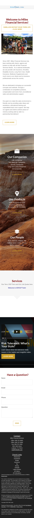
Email (3, 388)
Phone (3, 397)
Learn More (8, 356)
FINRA (11, 506)
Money (17, 466)
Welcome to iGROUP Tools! (17, 288)
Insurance (17, 462)
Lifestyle (17, 467)
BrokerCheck (4, 476)
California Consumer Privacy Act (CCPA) (16, 496)
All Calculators (17, 473)
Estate (17, 460)
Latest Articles (17, 469)
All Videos (17, 471)
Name (3, 378)
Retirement (17, 457)
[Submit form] (17, 423)
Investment (17, 458)
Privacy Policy (19, 506)
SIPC (15, 506)
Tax (17, 464)
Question (4, 407)
